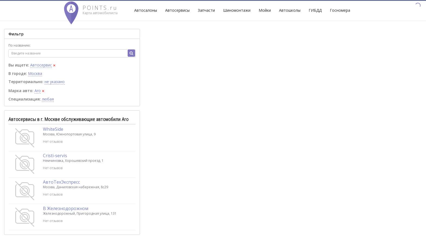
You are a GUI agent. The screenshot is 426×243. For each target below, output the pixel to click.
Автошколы (289, 10)
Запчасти (206, 10)
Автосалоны (145, 10)
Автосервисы (177, 10)
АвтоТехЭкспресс (61, 182)
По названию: (19, 45)
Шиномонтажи (236, 10)
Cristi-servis (55, 156)
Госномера (340, 10)
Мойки (265, 10)
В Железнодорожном (65, 208)
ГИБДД (315, 10)
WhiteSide (53, 129)
